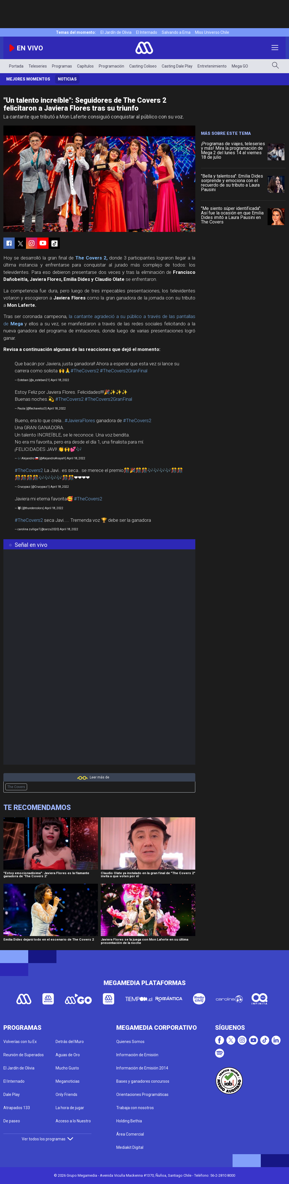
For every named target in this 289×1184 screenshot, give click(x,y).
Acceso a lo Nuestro (73, 1121)
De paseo (11, 1121)
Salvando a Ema (176, 32)
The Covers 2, (91, 258)
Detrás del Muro (70, 1041)
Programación (111, 66)
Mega (16, 323)
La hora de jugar (70, 1107)
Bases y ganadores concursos (142, 1081)
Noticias (67, 79)
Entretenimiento (212, 66)
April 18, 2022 (60, 380)
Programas (62, 66)
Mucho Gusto (67, 1068)
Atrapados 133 (16, 1107)
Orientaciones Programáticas (142, 1094)
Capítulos (85, 66)
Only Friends (66, 1094)
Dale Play (11, 1094)
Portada (16, 66)
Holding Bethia (129, 1121)
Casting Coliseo (143, 66)
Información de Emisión (137, 1055)
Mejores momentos (28, 79)
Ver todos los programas (47, 1139)
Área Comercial (130, 1134)
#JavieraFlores (80, 420)
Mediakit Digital (129, 1147)
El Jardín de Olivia (116, 32)
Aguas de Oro (68, 1055)
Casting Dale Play (177, 66)
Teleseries (38, 66)
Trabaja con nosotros (135, 1107)
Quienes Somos (130, 1041)
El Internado (146, 32)
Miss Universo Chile (212, 32)
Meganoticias (68, 1081)
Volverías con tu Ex (20, 1041)
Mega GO (240, 66)
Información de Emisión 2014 (142, 1068)
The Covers (16, 787)
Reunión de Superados (23, 1055)
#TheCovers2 (85, 370)
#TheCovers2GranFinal (123, 370)
